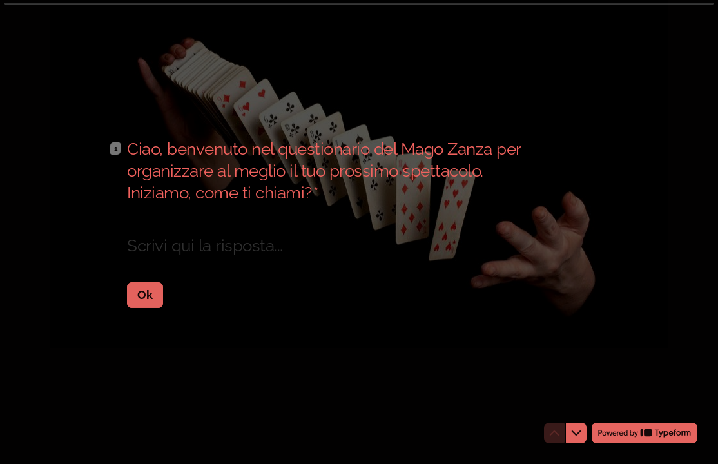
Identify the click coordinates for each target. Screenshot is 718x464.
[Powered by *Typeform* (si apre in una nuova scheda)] (644, 433)
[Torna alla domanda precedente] (554, 433)
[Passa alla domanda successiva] (576, 433)
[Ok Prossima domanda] (145, 294)
